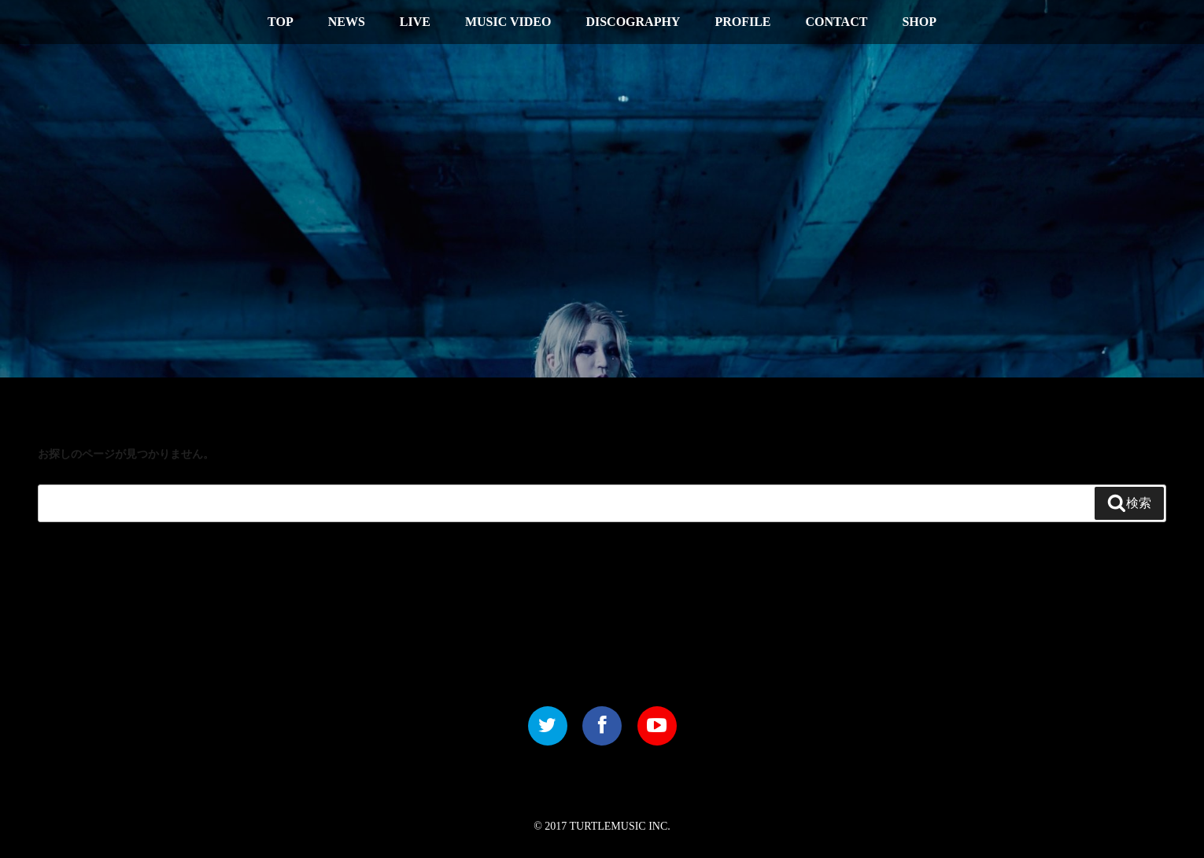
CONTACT (837, 21)
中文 (1097, 20)
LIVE (415, 21)
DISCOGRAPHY (632, 21)
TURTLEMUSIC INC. (620, 826)
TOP (281, 21)
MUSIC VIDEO (508, 21)
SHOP (919, 21)
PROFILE (742, 21)
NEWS (346, 21)
